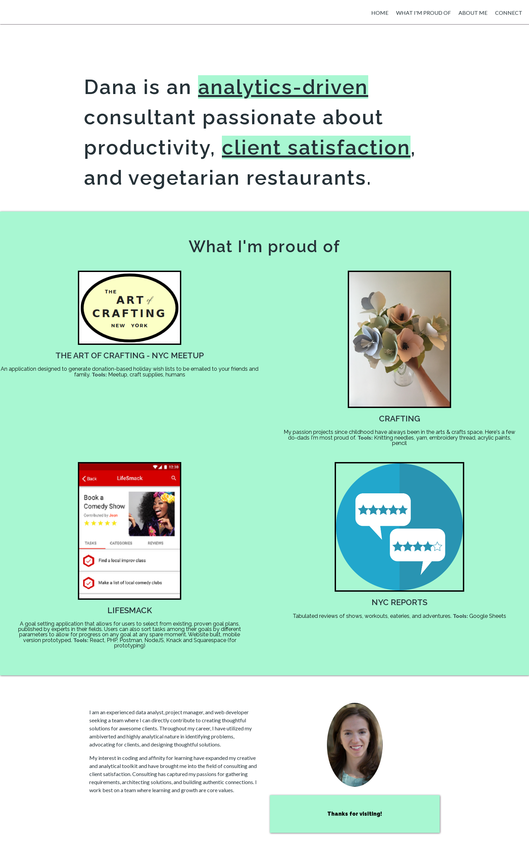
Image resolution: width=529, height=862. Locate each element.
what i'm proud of (423, 12)
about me (473, 12)
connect (508, 12)
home (379, 12)
